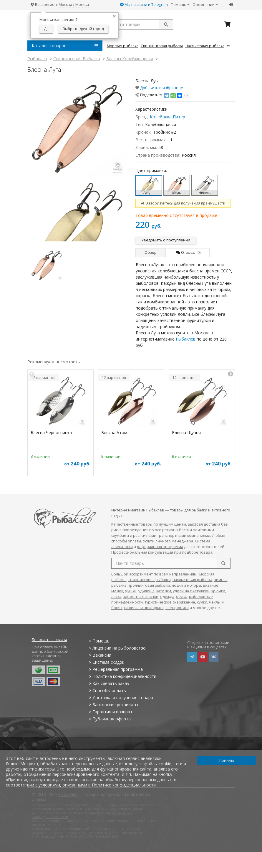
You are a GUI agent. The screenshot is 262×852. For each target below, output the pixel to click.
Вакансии (99, 655)
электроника (177, 607)
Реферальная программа (115, 669)
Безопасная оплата (49, 639)
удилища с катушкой (191, 590)
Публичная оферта (109, 719)
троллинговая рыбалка (149, 585)
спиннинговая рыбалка (149, 579)
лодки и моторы (186, 585)
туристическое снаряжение (170, 602)
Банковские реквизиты (113, 704)
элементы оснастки (140, 596)
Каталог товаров (65, 45)
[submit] (166, 24)
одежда (167, 596)
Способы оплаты (107, 690)
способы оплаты (126, 541)
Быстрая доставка (204, 524)
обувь (181, 596)
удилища (146, 590)
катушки (163, 590)
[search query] (140, 24)
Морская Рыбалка (122, 45)
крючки (218, 590)
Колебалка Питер (167, 117)
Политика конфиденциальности (122, 676)
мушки (131, 590)
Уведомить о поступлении (165, 240)
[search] (223, 563)
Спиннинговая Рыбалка (162, 45)
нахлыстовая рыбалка (192, 579)
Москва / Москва (74, 4)
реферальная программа (160, 546)
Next (230, 374)
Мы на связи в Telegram (144, 4)
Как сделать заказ (108, 683)
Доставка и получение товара (120, 697)
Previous (32, 374)
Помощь (180, 4)
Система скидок (106, 662)
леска (116, 596)
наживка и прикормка (144, 607)
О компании (205, 4)
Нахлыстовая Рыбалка (204, 45)
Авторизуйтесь (159, 203)
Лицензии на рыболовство (117, 648)
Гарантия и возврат (110, 711)
